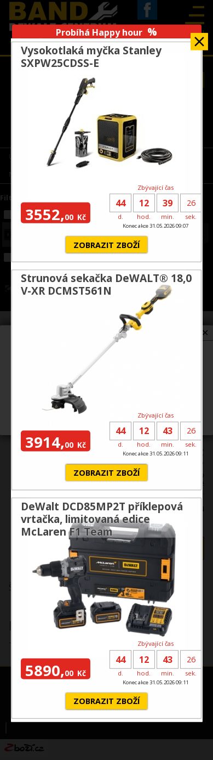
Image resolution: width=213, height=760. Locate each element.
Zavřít (199, 37)
